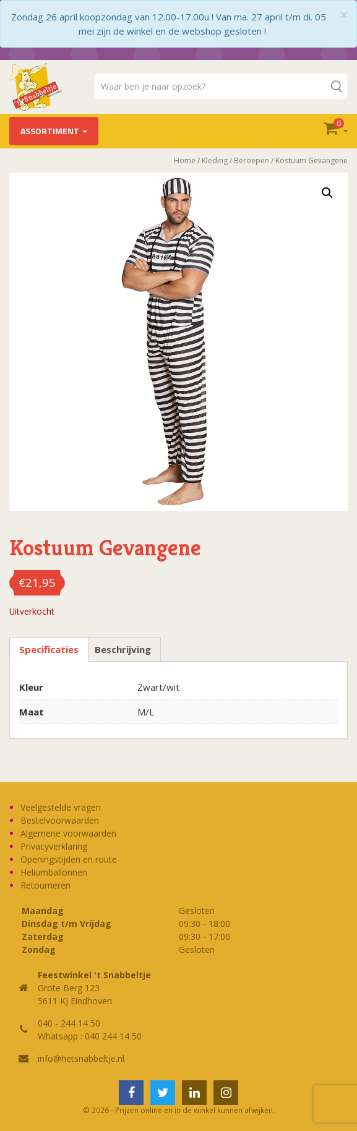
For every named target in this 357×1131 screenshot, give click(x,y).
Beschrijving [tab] (123, 649)
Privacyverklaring (53, 846)
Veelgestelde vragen (60, 807)
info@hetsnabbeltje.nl (81, 1058)
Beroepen (251, 160)
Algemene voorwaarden (68, 833)
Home (185, 160)
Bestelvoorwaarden (59, 820)
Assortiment (49, 130)
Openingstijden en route (68, 859)
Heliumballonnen (53, 872)
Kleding (215, 160)
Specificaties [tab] (49, 649)
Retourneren (45, 885)
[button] (327, 193)
